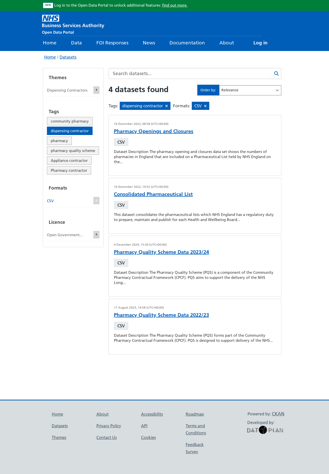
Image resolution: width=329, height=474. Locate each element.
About (226, 43)
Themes (59, 437)
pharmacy (59, 140)
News (149, 43)
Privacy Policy (108, 425)
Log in (260, 43)
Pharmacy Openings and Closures (153, 131)
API (144, 425)
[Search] (275, 73)
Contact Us (106, 437)
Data (76, 43)
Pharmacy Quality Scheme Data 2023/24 (161, 252)
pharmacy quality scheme (73, 150)
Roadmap (195, 414)
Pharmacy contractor (69, 170)
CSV (121, 142)
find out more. (174, 5)
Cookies (148, 437)
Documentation (187, 43)
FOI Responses (112, 43)
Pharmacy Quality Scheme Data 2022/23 (161, 315)
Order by (207, 90)
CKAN (278, 414)
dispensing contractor (70, 130)
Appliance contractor (69, 160)
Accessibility (152, 414)
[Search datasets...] (189, 73)
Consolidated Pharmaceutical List (153, 194)
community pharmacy (70, 121)
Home (50, 43)
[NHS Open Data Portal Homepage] (73, 24)
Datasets (68, 57)
